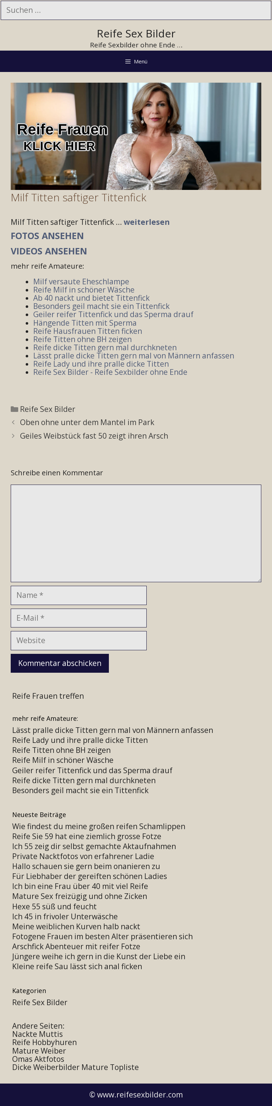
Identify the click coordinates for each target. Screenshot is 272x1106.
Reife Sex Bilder (136, 33)
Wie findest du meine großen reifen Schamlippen (98, 826)
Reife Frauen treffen (48, 696)
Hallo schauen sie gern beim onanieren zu (86, 866)
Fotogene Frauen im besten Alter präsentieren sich (102, 936)
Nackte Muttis (37, 1034)
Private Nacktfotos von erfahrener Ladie (83, 856)
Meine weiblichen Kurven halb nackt (76, 926)
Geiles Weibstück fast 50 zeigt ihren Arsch (94, 436)
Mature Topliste (110, 1067)
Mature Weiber (39, 1051)
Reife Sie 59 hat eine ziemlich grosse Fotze (86, 836)
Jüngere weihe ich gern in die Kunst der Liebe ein (98, 956)
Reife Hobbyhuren (44, 1042)
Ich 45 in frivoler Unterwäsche (65, 916)
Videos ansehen (49, 251)
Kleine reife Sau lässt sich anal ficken (77, 966)
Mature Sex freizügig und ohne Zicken (79, 896)
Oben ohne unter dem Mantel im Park (87, 422)
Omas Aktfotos (38, 1059)
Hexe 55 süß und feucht (54, 906)
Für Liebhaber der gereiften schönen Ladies (89, 876)
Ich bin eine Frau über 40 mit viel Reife (80, 886)
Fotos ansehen (47, 235)
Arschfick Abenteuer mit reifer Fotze (76, 946)
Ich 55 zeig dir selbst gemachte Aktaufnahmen (94, 846)
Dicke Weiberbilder (46, 1067)
